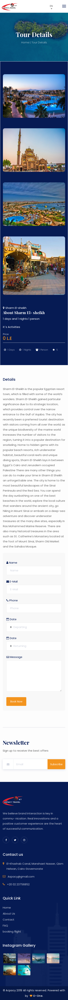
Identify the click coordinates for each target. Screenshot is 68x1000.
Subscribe (56, 764)
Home (25, 42)
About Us (9, 913)
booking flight (12, 931)
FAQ (5, 925)
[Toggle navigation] (63, 6)
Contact (8, 919)
